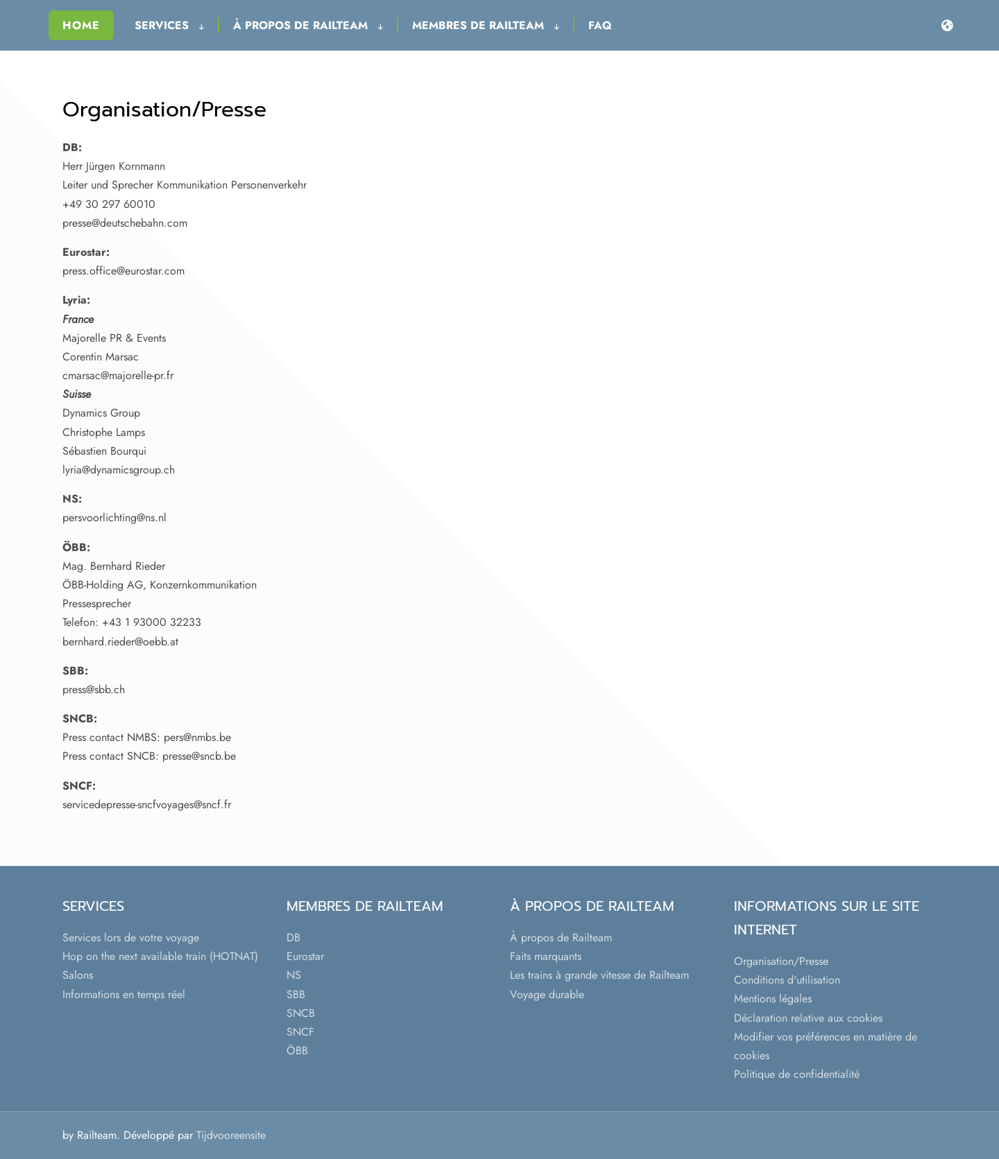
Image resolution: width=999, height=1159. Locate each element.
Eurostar (305, 956)
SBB (296, 994)
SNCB (301, 1013)
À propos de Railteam (308, 25)
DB (293, 938)
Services (169, 25)
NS (294, 975)
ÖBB (297, 1050)
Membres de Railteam (485, 25)
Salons (77, 975)
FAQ (600, 25)
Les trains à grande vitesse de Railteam (599, 975)
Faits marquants (545, 956)
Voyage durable (547, 994)
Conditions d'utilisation (787, 980)
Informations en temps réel (123, 994)
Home (81, 25)
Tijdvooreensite (231, 1135)
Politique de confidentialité (797, 1074)
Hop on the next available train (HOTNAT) (160, 956)
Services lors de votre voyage (130, 938)
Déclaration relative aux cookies (808, 1018)
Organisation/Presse (781, 961)
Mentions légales (773, 999)
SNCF (300, 1032)
